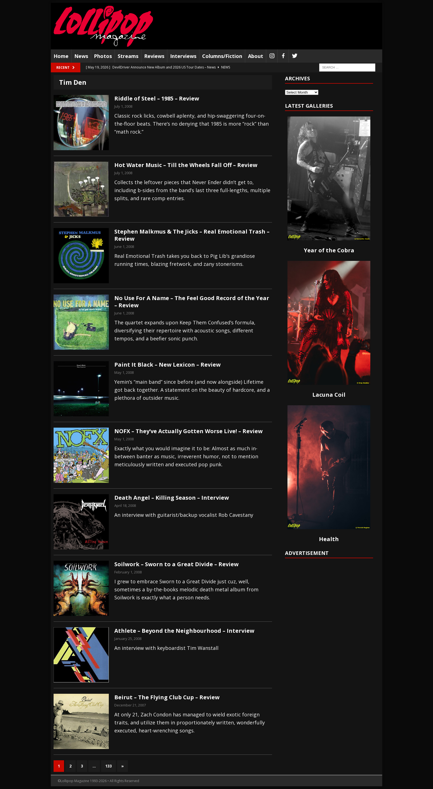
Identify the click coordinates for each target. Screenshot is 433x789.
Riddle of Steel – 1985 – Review (156, 98)
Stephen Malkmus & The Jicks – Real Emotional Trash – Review (192, 235)
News (81, 56)
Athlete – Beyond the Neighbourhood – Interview (184, 630)
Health (329, 539)
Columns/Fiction (222, 56)
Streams (128, 56)
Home (61, 56)
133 (108, 766)
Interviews (183, 56)
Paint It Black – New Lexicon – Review (167, 364)
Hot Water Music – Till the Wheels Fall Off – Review (185, 165)
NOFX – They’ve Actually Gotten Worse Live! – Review (188, 431)
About (255, 56)
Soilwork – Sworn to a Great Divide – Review (176, 564)
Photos (103, 56)
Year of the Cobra (329, 250)
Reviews (154, 56)
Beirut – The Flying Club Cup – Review (167, 697)
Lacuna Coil (328, 394)
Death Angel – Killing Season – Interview (171, 497)
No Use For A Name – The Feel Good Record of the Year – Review (191, 301)
